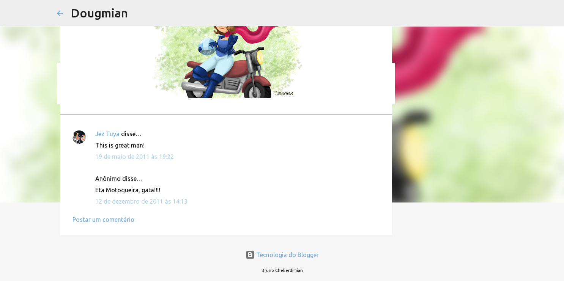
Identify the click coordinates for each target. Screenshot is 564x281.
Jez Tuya (107, 133)
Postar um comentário (103, 219)
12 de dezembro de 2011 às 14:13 (141, 201)
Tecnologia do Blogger (282, 254)
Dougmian (99, 13)
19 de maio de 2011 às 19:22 (134, 156)
